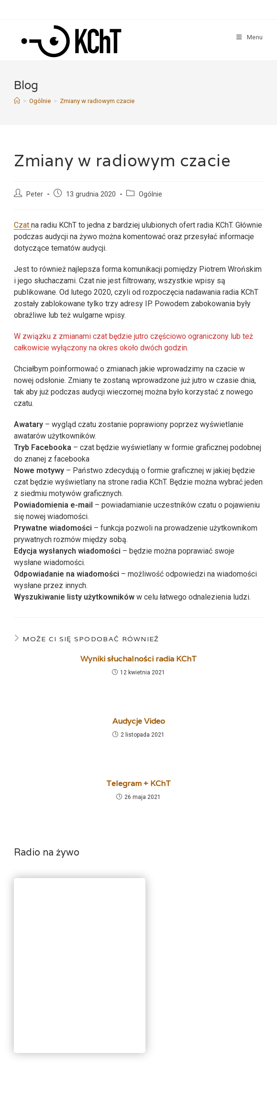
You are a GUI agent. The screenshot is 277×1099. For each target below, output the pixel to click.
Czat (22, 225)
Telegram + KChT (138, 783)
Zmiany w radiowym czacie (97, 100)
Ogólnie (150, 194)
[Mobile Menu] (249, 37)
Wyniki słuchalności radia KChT (138, 659)
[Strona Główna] (17, 100)
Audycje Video (138, 721)
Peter (34, 194)
